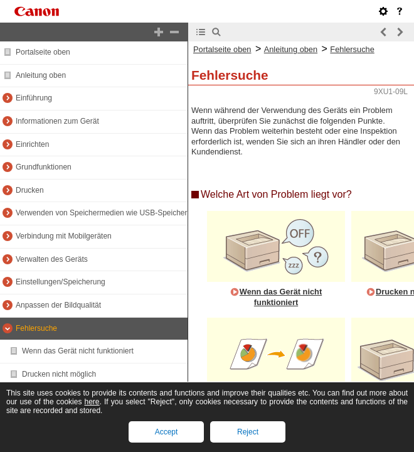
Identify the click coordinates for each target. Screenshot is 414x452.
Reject (247, 432)
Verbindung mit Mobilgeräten (64, 236)
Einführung (34, 98)
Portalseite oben (43, 52)
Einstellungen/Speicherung (60, 281)
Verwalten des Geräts (52, 259)
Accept (166, 432)
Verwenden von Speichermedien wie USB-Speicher (102, 212)
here (92, 401)
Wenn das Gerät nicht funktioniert (78, 351)
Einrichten (32, 144)
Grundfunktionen (44, 167)
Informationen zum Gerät (57, 121)
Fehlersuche (36, 328)
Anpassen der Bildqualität (58, 305)
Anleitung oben (41, 75)
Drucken (30, 190)
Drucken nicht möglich (59, 374)
